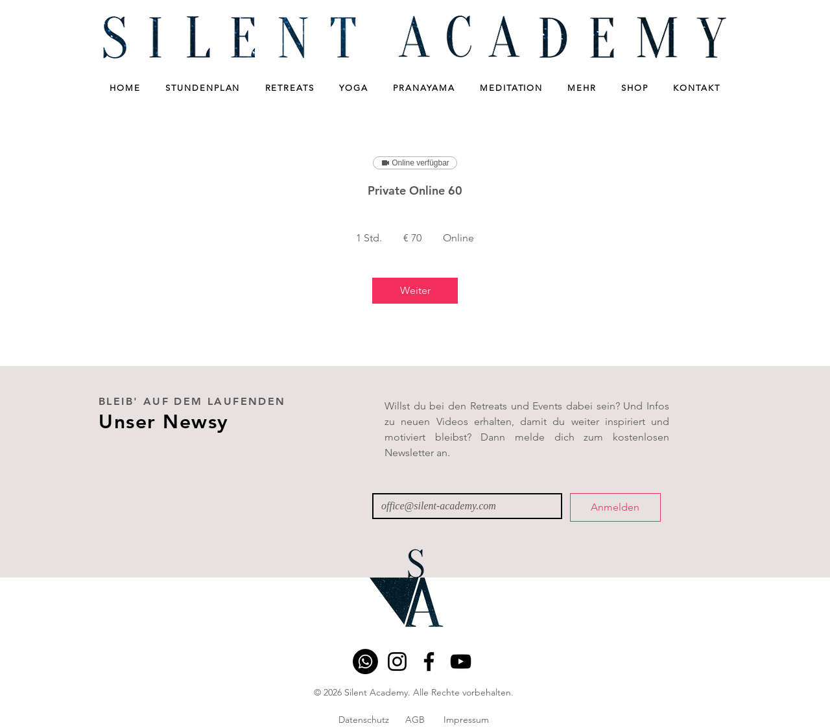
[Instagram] (397, 661)
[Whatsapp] (365, 661)
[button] (203, 88)
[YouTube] (460, 661)
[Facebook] (429, 661)
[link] (415, 291)
